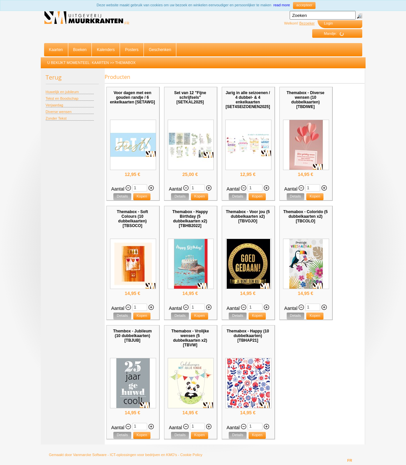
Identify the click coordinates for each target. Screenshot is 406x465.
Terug (54, 77)
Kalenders (106, 49)
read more (281, 5)
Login (328, 23)
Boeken (80, 49)
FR (127, 23)
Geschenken (160, 49)
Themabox (125, 63)
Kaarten (56, 49)
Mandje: (336, 33)
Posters (132, 49)
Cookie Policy (191, 455)
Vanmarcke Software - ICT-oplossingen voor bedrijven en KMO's (125, 455)
